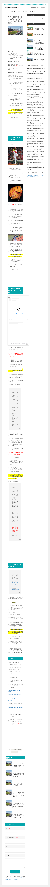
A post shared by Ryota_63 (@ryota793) (18, 343)
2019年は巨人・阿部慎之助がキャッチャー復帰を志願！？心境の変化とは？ (39, 61)
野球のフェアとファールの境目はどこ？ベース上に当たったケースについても (39, 36)
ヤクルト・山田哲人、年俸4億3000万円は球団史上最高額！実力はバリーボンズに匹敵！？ (18, 794)
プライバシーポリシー (15, 11)
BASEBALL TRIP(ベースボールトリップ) (12, 7)
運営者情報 (25, 11)
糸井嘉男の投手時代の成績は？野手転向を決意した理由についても (18, 775)
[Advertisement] (15, 43)
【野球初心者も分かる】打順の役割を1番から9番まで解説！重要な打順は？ (39, 30)
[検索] (36, 18)
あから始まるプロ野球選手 (17, 749)
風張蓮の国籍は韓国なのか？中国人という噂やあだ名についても (18, 784)
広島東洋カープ (15, 751)
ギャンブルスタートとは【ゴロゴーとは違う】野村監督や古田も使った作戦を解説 (39, 42)
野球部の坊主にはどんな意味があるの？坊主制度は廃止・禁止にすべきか (39, 55)
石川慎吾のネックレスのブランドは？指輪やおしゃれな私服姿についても (18, 816)
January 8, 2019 (15, 589)
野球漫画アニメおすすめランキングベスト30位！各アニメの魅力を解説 (39, 48)
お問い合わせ (32, 11)
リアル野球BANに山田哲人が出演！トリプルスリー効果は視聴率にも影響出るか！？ (18, 805)
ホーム (7, 11)
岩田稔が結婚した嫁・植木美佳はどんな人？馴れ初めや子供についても (18, 765)
